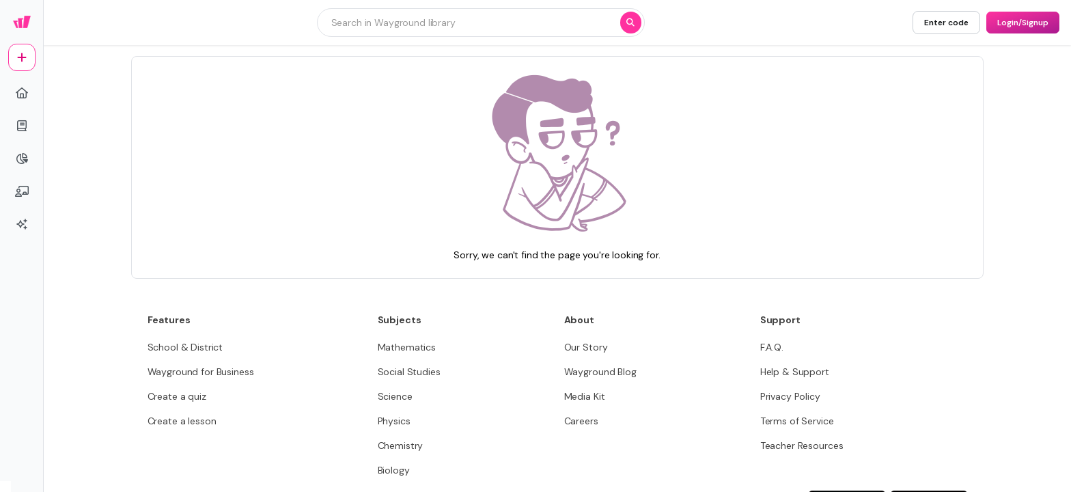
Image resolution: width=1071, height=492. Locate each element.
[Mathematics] (407, 347)
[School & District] (185, 347)
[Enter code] (946, 22)
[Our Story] (586, 347)
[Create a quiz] (177, 396)
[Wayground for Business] (201, 372)
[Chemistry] (400, 445)
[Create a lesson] (182, 421)
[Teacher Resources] (802, 445)
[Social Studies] (409, 372)
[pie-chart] (22, 158)
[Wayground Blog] (600, 372)
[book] (22, 125)
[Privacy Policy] (790, 396)
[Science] (395, 396)
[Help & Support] (794, 372)
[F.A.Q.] (771, 347)
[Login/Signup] (1023, 22)
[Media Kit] (584, 396)
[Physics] (394, 421)
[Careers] (581, 421)
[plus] (22, 57)
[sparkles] (22, 224)
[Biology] (394, 470)
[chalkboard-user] (22, 191)
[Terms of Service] (797, 421)
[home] (22, 93)
